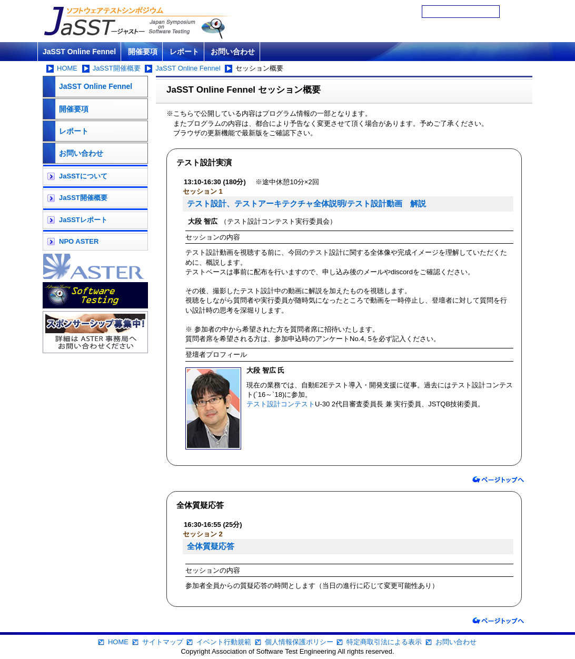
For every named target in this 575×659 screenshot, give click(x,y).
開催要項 (142, 51)
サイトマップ (162, 642)
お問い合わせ (233, 51)
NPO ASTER (78, 241)
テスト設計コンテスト (280, 404)
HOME (67, 68)
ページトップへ (498, 480)
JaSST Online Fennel (79, 51)
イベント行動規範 (223, 642)
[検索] (461, 11)
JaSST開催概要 (117, 68)
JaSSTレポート (83, 220)
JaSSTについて (83, 176)
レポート (184, 51)
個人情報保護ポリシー (299, 642)
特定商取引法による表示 (384, 642)
